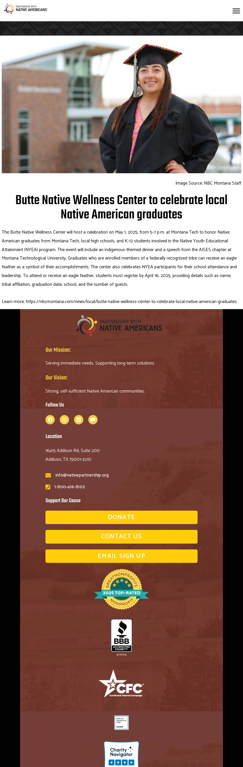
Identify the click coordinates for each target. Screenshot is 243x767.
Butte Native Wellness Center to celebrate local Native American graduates (121, 207)
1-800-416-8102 (69, 487)
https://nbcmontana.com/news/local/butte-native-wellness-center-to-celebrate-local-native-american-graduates (131, 301)
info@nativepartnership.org (82, 475)
